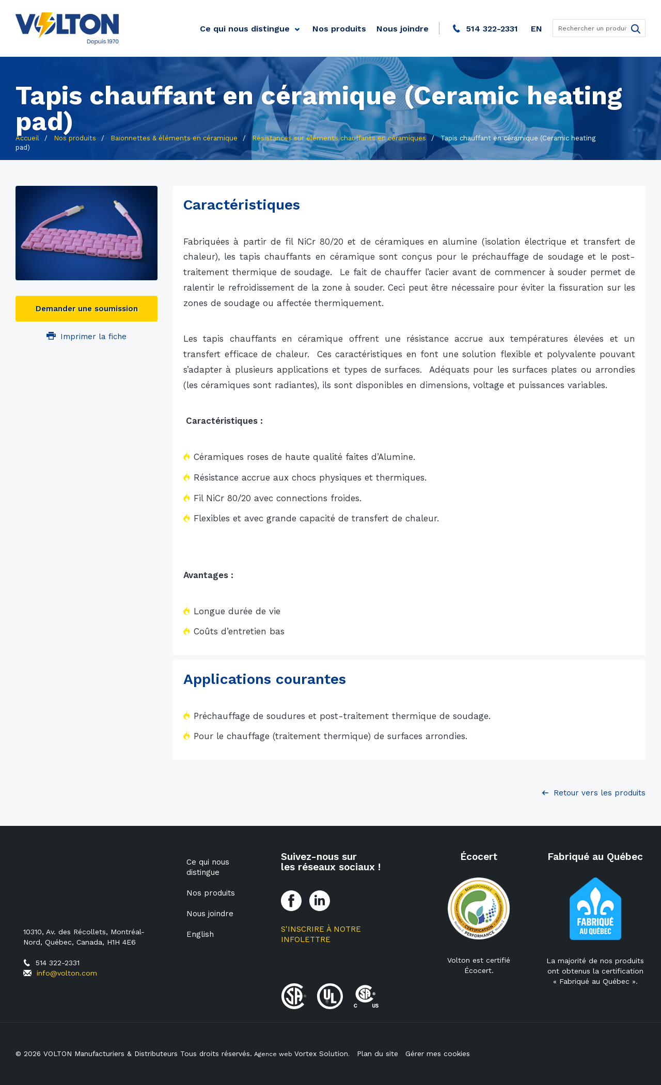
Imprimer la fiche (86, 336)
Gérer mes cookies (439, 1053)
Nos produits (339, 29)
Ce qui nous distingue (245, 29)
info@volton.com (67, 973)
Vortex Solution (325, 1053)
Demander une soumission (87, 308)
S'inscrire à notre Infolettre (321, 934)
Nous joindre (402, 29)
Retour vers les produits (600, 792)
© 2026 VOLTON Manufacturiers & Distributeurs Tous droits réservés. (135, 1053)
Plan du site (379, 1053)
